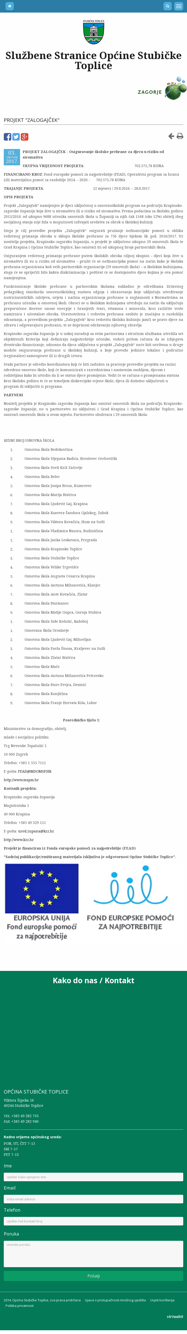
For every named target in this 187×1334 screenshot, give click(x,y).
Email (10, 1188)
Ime (8, 1165)
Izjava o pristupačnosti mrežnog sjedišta (115, 1300)
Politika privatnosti (20, 1305)
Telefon (12, 1210)
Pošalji (93, 1276)
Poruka (11, 1234)
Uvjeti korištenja (162, 1300)
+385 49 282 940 (25, 1121)
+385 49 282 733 (25, 1115)
